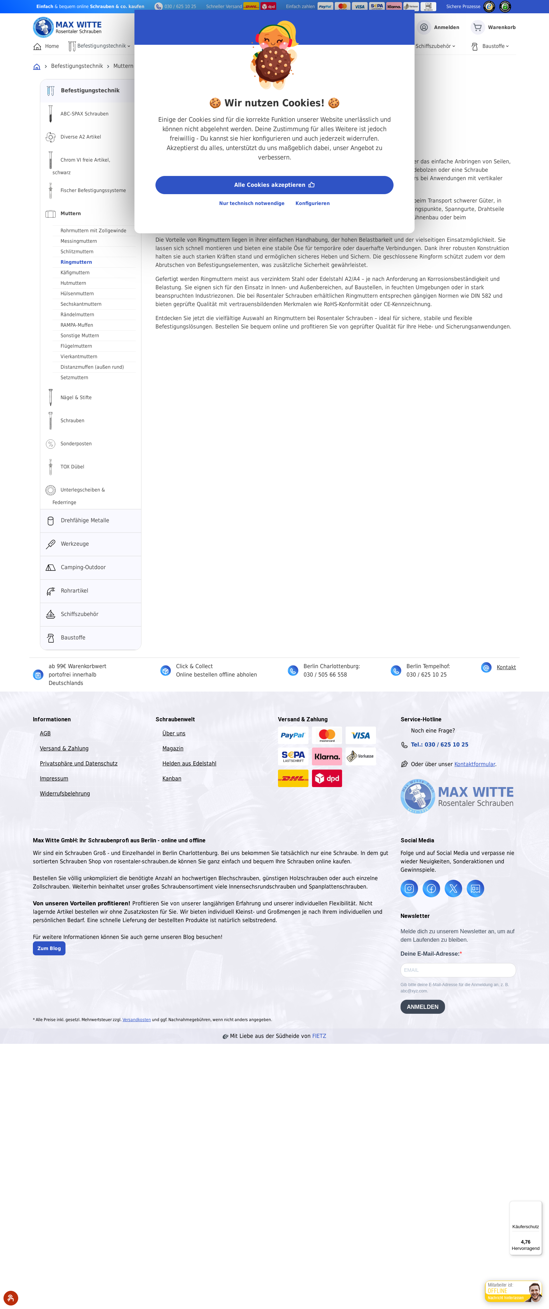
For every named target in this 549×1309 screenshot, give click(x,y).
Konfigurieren (313, 203)
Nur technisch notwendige (252, 203)
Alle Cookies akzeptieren (274, 184)
